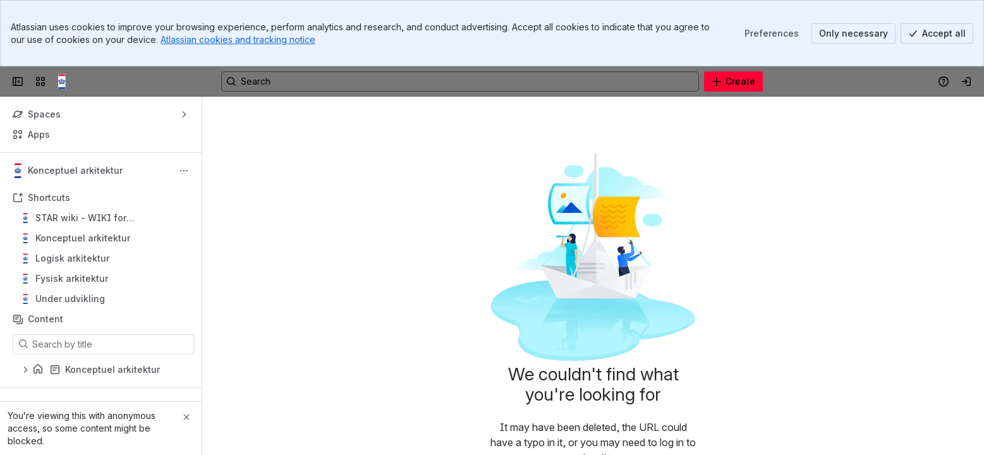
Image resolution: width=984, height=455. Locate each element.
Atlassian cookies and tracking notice (238, 39)
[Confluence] (66, 81)
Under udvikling (70, 298)
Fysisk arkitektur (71, 278)
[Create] (733, 81)
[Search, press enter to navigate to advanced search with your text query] (460, 81)
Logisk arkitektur (72, 258)
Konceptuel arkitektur (82, 238)
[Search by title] (110, 344)
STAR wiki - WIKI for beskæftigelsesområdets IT (97, 218)
